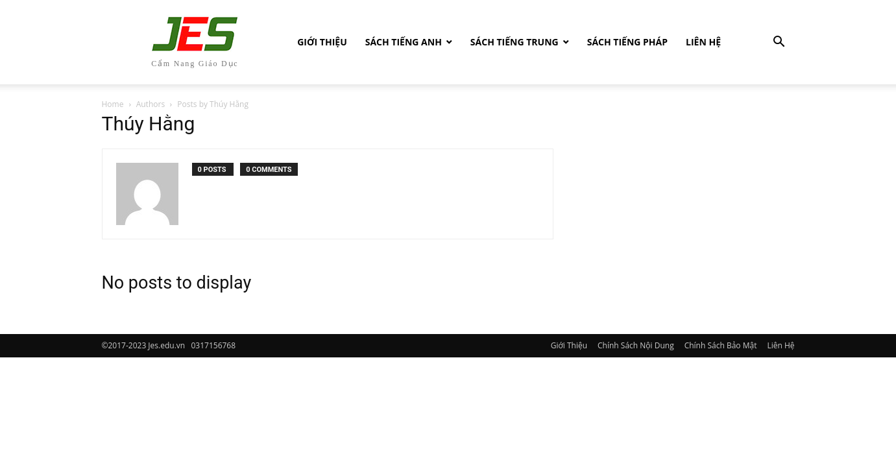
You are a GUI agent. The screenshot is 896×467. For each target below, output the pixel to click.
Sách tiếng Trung (514, 42)
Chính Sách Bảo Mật (720, 345)
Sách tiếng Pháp (627, 42)
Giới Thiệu (321, 42)
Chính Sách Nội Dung (636, 345)
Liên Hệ (703, 42)
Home (113, 104)
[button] (779, 43)
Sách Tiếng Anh (403, 42)
